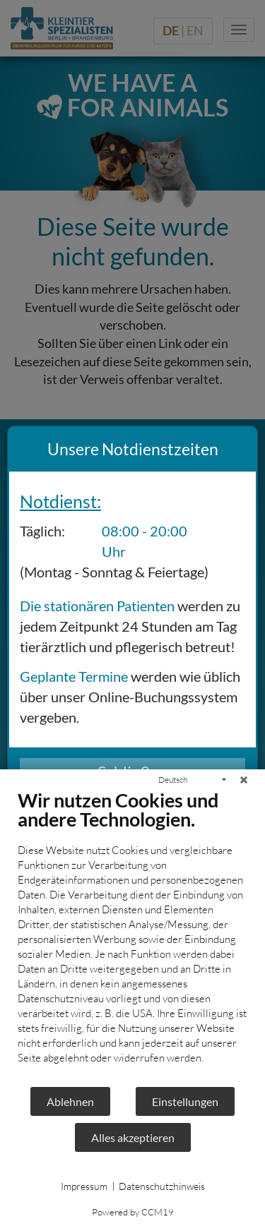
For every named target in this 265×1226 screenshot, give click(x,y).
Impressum (84, 1186)
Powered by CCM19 (133, 1212)
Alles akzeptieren (133, 1137)
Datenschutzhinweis (162, 1186)
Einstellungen (185, 1101)
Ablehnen (70, 1101)
